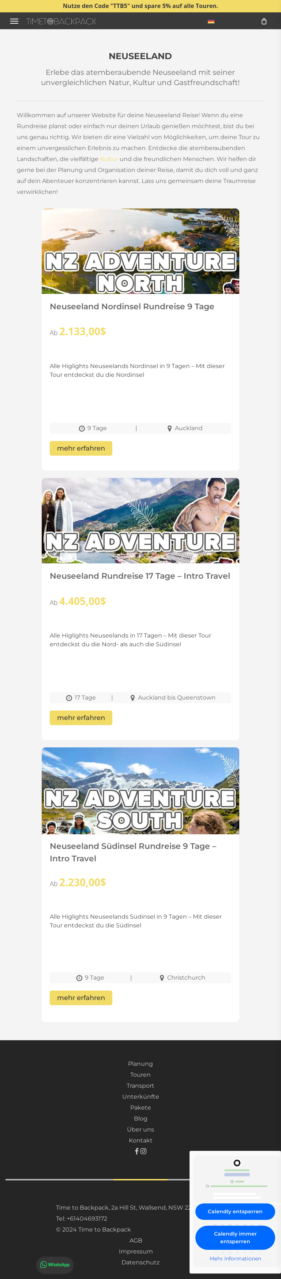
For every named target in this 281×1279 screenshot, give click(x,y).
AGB (136, 1240)
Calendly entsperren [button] (235, 1211)
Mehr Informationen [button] (235, 1259)
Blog (140, 1118)
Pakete (140, 1107)
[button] (14, 21)
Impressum (136, 1251)
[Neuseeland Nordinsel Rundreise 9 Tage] (140, 271)
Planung (140, 1063)
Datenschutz (140, 1262)
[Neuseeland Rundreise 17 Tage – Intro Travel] (140, 541)
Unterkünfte (140, 1096)
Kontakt (141, 1140)
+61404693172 (87, 1218)
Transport (140, 1085)
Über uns (140, 1129)
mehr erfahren (81, 448)
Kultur (109, 159)
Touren (140, 1074)
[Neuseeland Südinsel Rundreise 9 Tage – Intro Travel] (140, 810)
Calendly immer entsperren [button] (235, 1237)
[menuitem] (211, 21)
